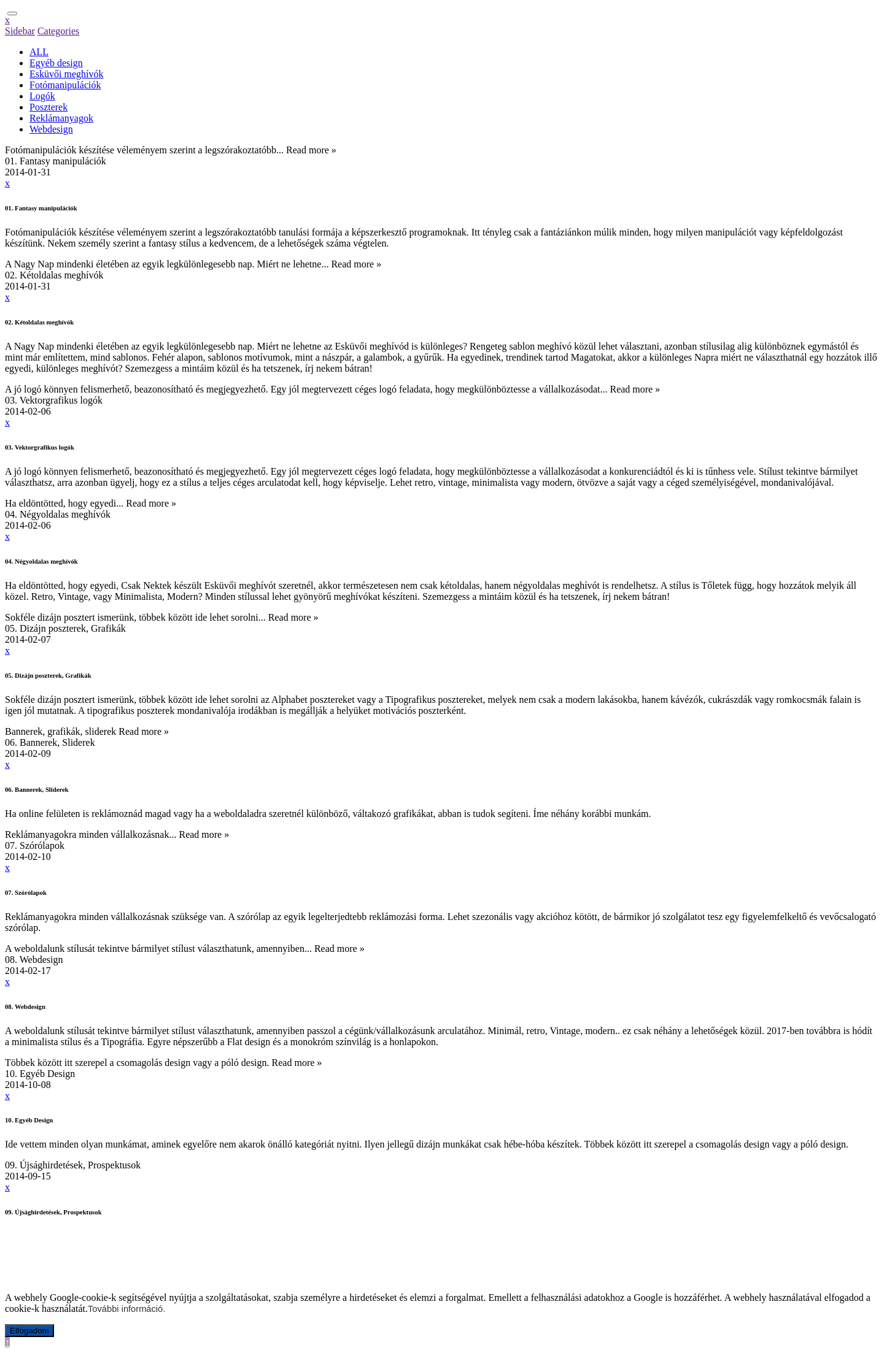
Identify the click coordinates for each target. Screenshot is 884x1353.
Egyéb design (56, 63)
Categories (58, 31)
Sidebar (20, 31)
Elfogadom (29, 1330)
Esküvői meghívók (66, 74)
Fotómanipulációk (65, 85)
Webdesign (51, 129)
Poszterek (48, 107)
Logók (42, 96)
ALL (38, 52)
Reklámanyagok (61, 118)
